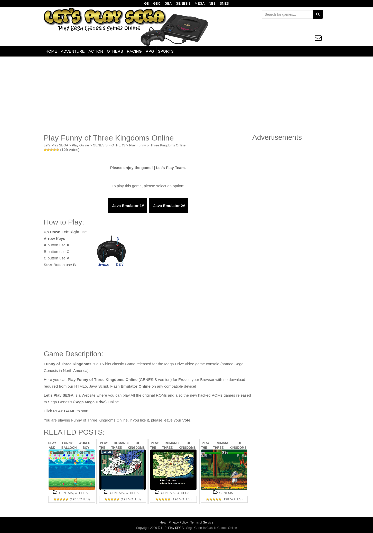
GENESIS (183, 3)
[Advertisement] (186, 95)
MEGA (199, 3)
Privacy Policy (178, 522)
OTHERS (115, 51)
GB (146, 3)
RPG (150, 51)
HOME (51, 51)
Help (163, 522)
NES (212, 3)
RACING (134, 51)
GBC (156, 3)
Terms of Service (201, 522)
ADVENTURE (73, 51)
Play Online (80, 145)
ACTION (96, 51)
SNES (224, 3)
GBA (167, 3)
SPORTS (166, 51)
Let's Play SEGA (56, 145)
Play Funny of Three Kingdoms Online (157, 145)
